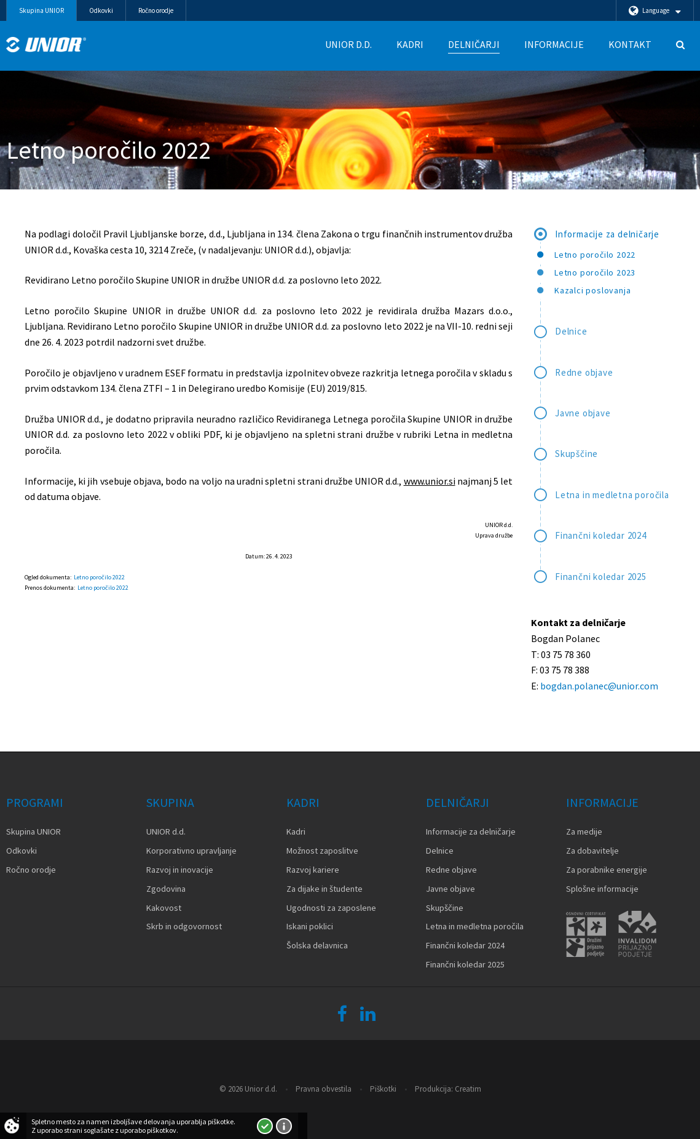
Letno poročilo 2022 (99, 577)
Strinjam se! (265, 1126)
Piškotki (383, 1089)
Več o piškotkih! (284, 1126)
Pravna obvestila (324, 1089)
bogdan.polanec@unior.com (599, 686)
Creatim (468, 1089)
